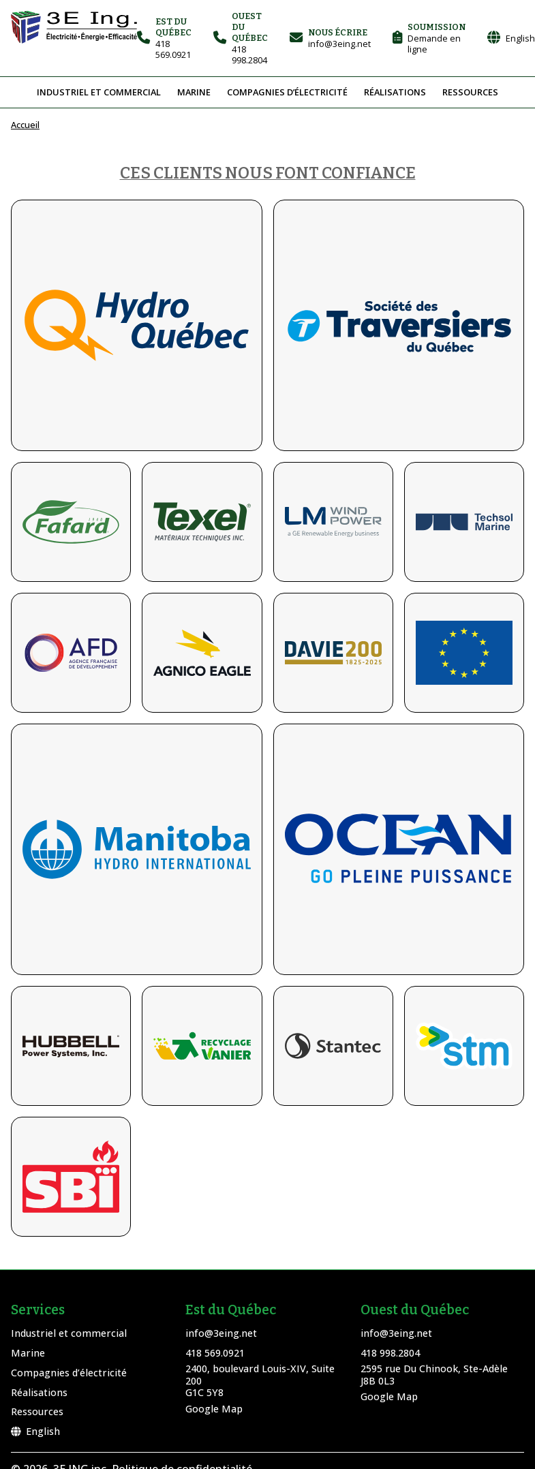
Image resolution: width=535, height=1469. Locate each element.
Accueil (25, 125)
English (35, 1431)
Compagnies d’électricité (287, 92)
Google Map (214, 1408)
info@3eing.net (221, 1333)
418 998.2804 (390, 1352)
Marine (194, 92)
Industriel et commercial (99, 92)
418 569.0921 (215, 1352)
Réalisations (395, 92)
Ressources (470, 92)
